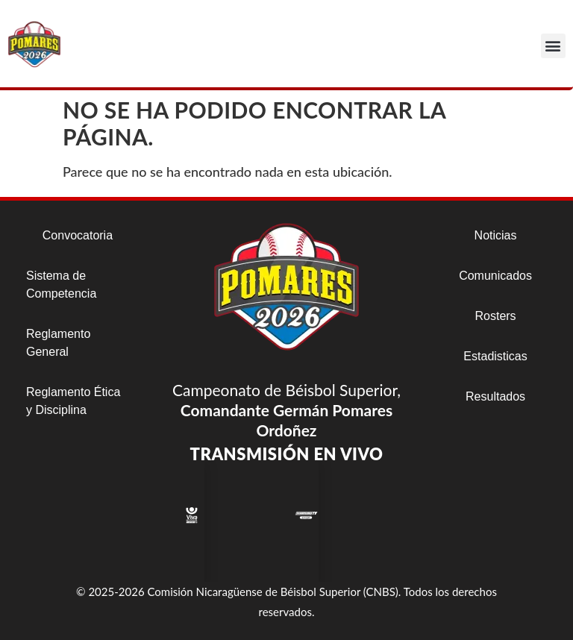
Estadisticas (495, 356)
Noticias (496, 235)
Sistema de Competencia (61, 284)
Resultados (495, 396)
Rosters (495, 316)
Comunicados (495, 275)
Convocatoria (78, 235)
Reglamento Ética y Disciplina (73, 401)
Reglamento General (58, 342)
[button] (553, 46)
